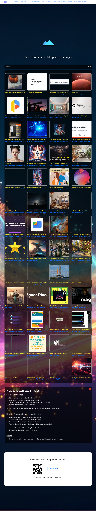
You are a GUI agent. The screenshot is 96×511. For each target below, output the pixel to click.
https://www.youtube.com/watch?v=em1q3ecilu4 (37, 212)
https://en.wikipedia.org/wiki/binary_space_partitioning (37, 284)
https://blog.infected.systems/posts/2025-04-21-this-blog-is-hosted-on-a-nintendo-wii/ (15, 212)
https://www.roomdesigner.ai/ (58, 212)
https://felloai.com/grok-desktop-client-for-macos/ (59, 165)
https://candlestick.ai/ (11, 355)
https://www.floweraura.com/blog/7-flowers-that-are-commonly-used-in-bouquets (59, 331)
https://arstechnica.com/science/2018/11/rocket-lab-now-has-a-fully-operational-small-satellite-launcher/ (15, 94)
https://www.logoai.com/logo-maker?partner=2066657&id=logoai (37, 94)
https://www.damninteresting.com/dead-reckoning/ (15, 379)
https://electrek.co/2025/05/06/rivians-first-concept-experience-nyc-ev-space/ (82, 165)
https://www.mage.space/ (79, 307)
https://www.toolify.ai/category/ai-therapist (37, 379)
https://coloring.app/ (33, 355)
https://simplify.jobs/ (55, 379)
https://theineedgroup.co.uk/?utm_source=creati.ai (15, 260)
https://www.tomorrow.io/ (12, 284)
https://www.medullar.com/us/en (14, 331)
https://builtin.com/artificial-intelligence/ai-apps (37, 141)
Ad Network (77, 1)
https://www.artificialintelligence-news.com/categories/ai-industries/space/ (82, 284)
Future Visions (67, 1)
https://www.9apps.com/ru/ (12, 117)
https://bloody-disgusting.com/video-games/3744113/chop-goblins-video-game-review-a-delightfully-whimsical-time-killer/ (59, 307)
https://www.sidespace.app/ (57, 94)
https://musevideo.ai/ (33, 189)
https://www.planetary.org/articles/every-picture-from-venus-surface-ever (37, 117)
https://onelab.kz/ (76, 189)
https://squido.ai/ (10, 307)
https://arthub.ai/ (32, 260)
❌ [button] (90, 389)
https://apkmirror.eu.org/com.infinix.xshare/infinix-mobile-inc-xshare (37, 236)
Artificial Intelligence (21, 1)
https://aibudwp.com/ (56, 117)
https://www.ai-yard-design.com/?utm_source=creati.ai (82, 260)
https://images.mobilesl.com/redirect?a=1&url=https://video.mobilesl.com (82, 379)
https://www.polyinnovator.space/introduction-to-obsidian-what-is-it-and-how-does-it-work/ (15, 236)
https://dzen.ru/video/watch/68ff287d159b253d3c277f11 (15, 189)
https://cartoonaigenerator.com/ (36, 165)
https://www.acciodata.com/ (35, 331)
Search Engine (57, 1)
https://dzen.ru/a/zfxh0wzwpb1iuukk (59, 236)
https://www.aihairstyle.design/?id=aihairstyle (15, 165)
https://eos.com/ (54, 355)
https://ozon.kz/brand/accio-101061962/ (15, 141)
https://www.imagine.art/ (78, 355)
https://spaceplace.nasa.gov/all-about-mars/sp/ (37, 307)
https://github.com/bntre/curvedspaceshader (82, 141)
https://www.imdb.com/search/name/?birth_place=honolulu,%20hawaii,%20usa (59, 141)
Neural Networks (35, 1)
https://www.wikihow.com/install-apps (82, 236)
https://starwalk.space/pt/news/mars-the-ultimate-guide (82, 94)
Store (84, 1)
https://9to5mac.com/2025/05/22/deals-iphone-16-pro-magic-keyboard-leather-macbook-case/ (82, 331)
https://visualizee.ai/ (77, 212)
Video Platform (46, 1)
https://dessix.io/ (76, 117)
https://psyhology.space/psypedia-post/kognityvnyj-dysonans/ (59, 189)
